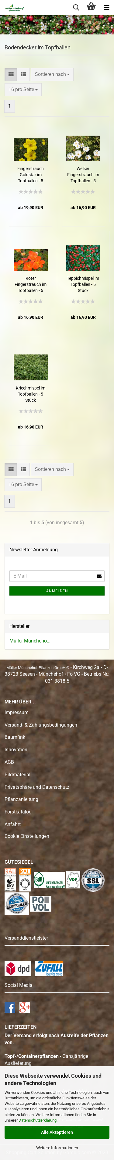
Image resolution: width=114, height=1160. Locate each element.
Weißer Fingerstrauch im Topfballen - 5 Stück (83, 175)
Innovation (16, 750)
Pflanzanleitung (21, 799)
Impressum (17, 712)
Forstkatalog (18, 812)
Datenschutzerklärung (38, 1120)
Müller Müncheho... (29, 641)
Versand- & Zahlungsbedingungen (41, 725)
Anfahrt (13, 824)
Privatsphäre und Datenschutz (37, 787)
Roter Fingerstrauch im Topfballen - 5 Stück (31, 285)
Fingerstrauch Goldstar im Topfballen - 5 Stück (30, 175)
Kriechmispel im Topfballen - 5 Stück (30, 394)
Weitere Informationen (57, 1147)
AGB (9, 762)
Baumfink (15, 737)
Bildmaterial (17, 774)
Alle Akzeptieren (57, 1132)
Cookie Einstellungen (27, 836)
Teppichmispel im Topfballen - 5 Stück (83, 284)
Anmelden (57, 591)
